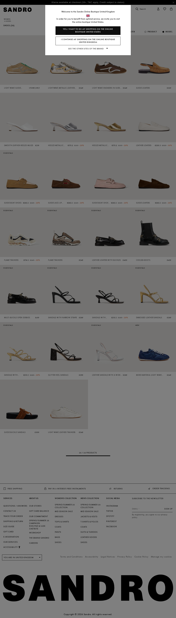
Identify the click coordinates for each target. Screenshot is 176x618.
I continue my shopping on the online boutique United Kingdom (88, 40)
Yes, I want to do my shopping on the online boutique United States (88, 30)
